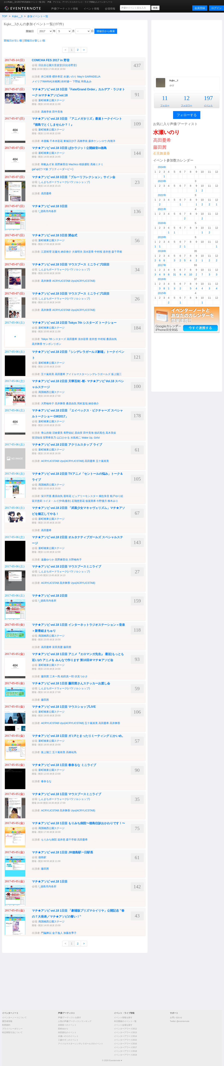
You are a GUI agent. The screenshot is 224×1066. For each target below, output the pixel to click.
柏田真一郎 (67, 676)
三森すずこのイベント (68, 1040)
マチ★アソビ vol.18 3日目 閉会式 (54, 235)
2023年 (162, 181)
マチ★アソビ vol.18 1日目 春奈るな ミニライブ (64, 765)
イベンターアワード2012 (125, 1029)
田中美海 (57, 111)
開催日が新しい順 (34, 40)
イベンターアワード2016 (125, 1043)
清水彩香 (88, 251)
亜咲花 (67, 496)
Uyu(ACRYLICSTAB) (83, 280)
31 (174, 274)
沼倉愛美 (57, 432)
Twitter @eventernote (179, 1021)
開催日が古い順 (13, 40)
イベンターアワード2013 (125, 1032)
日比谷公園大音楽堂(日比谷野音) (57, 65)
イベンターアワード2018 (125, 1051)
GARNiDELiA (92, 76)
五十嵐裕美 (47, 374)
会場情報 (110, 8)
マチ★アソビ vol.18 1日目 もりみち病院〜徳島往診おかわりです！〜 (78, 823)
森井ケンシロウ (97, 140)
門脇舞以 (46, 932)
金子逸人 (57, 932)
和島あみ (86, 81)
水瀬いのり (69, 76)
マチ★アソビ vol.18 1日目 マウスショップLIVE (64, 706)
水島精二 (76, 437)
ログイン (216, 8)
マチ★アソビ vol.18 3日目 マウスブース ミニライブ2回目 (71, 264)
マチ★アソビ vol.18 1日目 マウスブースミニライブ (66, 794)
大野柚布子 (47, 403)
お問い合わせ (176, 1017)
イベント (208, 105)
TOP (4, 16)
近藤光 (56, 251)
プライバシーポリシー (12, 1029)
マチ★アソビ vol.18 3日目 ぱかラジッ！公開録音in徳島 (69, 148)
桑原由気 (111, 339)
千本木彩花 (56, 140)
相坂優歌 (84, 164)
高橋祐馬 (71, 752)
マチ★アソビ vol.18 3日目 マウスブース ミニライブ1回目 (71, 293)
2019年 (162, 237)
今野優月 (101, 500)
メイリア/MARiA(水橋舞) (46, 81)
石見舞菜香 (161, 153)
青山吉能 (46, 432)
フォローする (187, 115)
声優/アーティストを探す (69, 1017)
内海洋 (111, 140)
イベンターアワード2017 (125, 1047)
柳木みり (113, 500)
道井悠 (107, 251)
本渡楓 (45, 140)
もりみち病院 (49, 839)
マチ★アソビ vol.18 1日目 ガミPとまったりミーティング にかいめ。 (78, 735)
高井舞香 (46, 280)
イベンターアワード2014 (125, 1036)
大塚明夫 (77, 251)
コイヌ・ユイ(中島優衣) (57, 500)
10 (190, 274)
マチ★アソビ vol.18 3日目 (50, 206)
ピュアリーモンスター (85, 496)
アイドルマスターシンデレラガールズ (88, 374)
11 (165, 98)
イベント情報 (91, 8)
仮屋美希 (90, 500)
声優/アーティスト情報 (64, 8)
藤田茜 (67, 647)
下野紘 (76, 81)
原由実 (78, 432)
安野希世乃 (49, 437)
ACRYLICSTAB (61, 280)
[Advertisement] (186, 48)
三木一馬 (55, 676)
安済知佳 (37, 437)
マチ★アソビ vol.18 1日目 (50, 881)
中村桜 (98, 251)
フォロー (164, 105)
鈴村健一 (66, 81)
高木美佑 (111, 432)
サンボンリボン (52, 343)
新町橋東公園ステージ (51, 100)
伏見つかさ (81, 676)
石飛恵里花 (78, 500)
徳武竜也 (99, 432)
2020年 (162, 223)
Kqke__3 (17, 16)
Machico (73, 164)
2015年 (162, 293)
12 (186, 98)
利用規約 (6, 1025)
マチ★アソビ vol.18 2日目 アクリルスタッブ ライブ (67, 444)
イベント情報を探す (123, 1017)
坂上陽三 (116, 374)
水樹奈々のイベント (67, 1025)
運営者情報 (7, 1021)
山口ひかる (63, 437)
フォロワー (186, 105)
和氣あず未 (47, 164)
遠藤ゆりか (47, 559)
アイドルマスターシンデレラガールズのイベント (80, 1043)
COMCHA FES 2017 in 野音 (51, 60)
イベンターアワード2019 (125, 1055)
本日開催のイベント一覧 (125, 1021)
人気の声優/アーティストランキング (74, 1021)
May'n (80, 76)
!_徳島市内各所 (47, 211)
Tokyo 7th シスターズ (53, 339)
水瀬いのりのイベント (68, 1036)
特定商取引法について (12, 1032)
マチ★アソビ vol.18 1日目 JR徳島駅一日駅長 (62, 852)
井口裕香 (46, 76)
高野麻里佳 (61, 164)
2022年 (162, 195)
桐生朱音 (104, 496)
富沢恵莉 (37, 500)
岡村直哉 (82, 403)
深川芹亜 (46, 496)
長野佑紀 (68, 432)
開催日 (30, 31)
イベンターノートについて (14, 1017)
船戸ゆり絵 (116, 496)
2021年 (162, 209)
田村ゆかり (63, 1029)
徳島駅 (42, 857)
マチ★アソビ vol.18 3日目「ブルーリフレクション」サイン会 (73, 177)
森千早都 (117, 251)
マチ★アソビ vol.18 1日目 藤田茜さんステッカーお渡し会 (71, 683)
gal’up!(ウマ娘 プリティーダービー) (52, 169)
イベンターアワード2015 (125, 1040)
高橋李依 (46, 111)
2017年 (162, 265)
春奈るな (46, 781)
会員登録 (200, 8)
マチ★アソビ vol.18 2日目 (50, 595)
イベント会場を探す (123, 1025)
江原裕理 (46, 251)
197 (208, 98)
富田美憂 (57, 647)
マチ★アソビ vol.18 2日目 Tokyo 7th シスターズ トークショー (74, 322)
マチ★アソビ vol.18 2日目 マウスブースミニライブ (66, 566)
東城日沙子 (69, 140)
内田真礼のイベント (67, 1032)
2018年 (162, 251)
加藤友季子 (69, 932)
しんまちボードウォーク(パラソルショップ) (64, 182)
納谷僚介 (66, 251)
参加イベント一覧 (37, 16)
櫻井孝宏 (57, 76)
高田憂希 (46, 193)
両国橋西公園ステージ (51, 392)
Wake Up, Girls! (91, 437)
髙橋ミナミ (96, 164)
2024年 (162, 167)
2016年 (162, 279)
